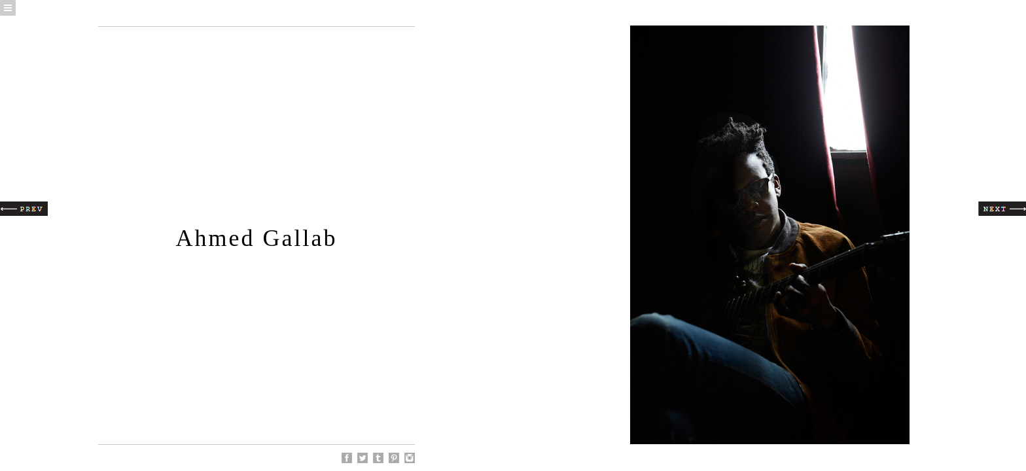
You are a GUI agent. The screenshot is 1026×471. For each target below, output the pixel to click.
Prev (24, 208)
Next (1002, 208)
